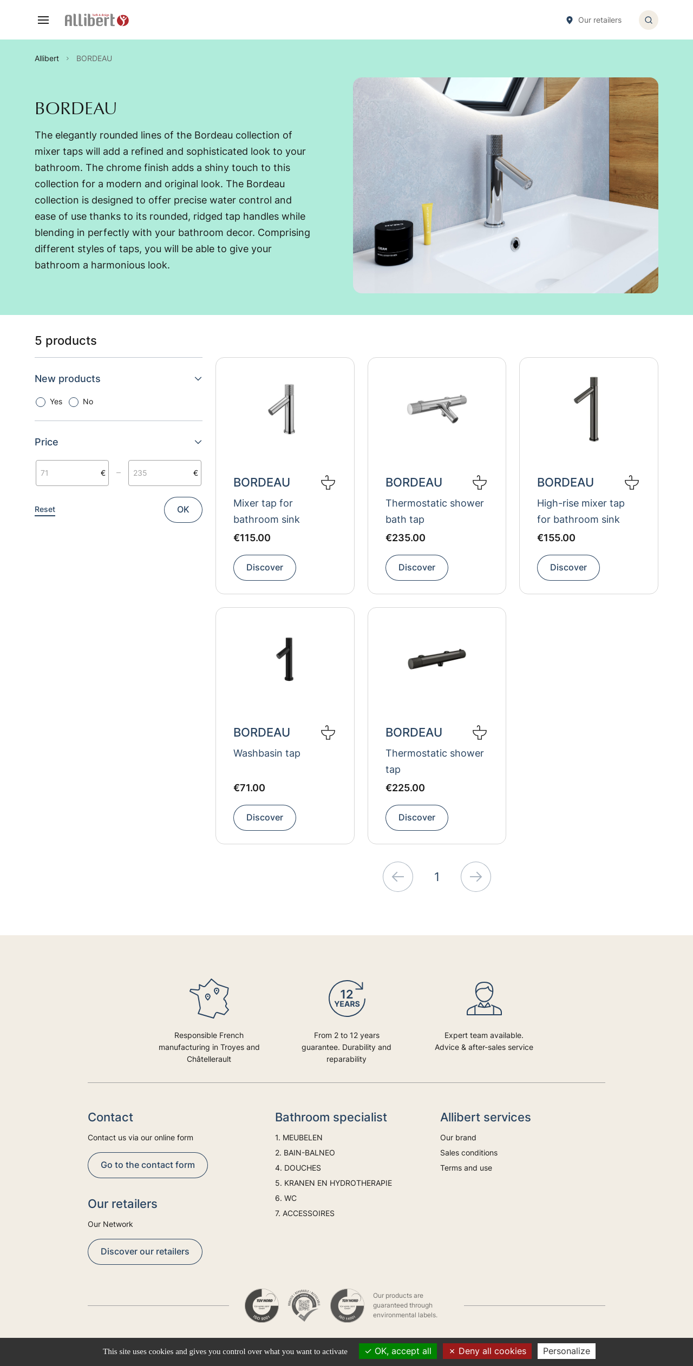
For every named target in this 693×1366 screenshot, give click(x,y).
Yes (56, 401)
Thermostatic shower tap (434, 761)
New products (118, 378)
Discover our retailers (145, 1251)
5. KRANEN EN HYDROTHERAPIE (333, 1182)
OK (183, 509)
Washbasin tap (266, 753)
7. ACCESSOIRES (305, 1213)
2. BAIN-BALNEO (305, 1152)
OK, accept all (398, 1350)
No (88, 401)
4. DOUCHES (298, 1167)
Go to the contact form (148, 1164)
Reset (45, 509)
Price (118, 442)
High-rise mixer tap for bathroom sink (581, 511)
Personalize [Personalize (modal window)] (566, 1350)
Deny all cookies (487, 1350)
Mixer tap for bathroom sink (266, 511)
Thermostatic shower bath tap (434, 511)
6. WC (286, 1198)
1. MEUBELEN (299, 1137)
